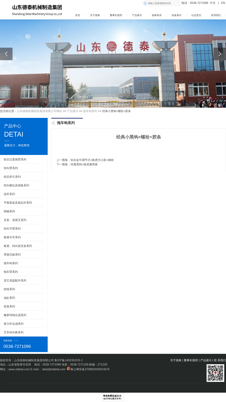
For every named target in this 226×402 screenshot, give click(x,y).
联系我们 (216, 15)
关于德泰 (95, 15)
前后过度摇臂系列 (15, 159)
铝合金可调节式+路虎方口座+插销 (92, 159)
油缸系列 (9, 297)
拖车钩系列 (90, 111)
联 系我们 (220, 360)
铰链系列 (9, 289)
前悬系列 (9, 306)
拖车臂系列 (11, 271)
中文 (213, 2)
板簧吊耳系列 (12, 237)
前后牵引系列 (12, 176)
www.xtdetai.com (19, 369)
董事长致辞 (116, 15)
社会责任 (196, 15)
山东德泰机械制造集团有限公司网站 (39, 111)
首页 (77, 15)
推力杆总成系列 (13, 323)
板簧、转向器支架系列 (18, 245)
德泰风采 (157, 15)
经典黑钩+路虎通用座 (84, 164)
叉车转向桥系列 (13, 332)
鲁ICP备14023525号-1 (68, 360)
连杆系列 (9, 194)
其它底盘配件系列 (15, 280)
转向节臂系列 (12, 228)
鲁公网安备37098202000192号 (87, 369)
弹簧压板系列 (12, 254)
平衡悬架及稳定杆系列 (18, 202)
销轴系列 (9, 211)
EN (223, 2)
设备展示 (177, 15)
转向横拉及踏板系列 (16, 185)
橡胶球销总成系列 (15, 315)
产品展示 (137, 15)
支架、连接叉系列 (15, 219)
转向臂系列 (11, 168)
